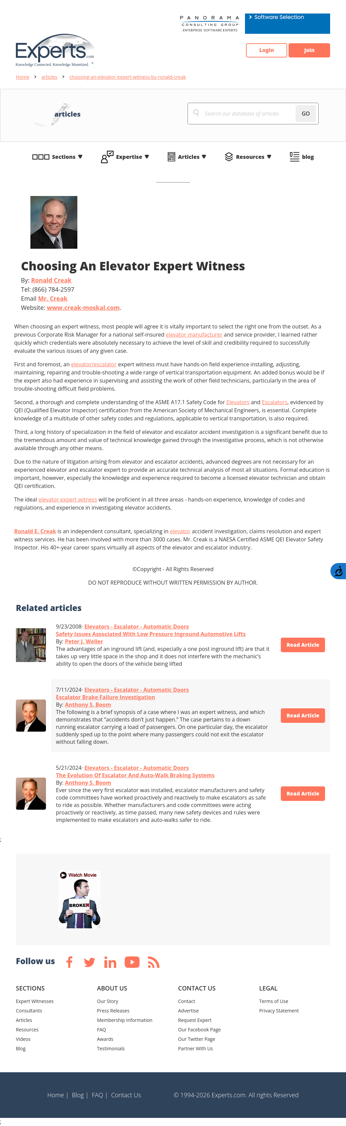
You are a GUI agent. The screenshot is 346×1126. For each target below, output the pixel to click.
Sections (64, 157)
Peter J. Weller (84, 641)
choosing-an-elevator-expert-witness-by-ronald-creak (127, 77)
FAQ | (100, 1095)
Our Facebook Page (199, 1029)
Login (262, 50)
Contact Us (126, 1095)
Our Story (107, 1001)
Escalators (275, 402)
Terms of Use (273, 1001)
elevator (180, 531)
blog (308, 157)
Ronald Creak (51, 280)
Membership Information (124, 1020)
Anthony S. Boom (88, 704)
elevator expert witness (68, 499)
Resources (250, 157)
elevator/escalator (94, 364)
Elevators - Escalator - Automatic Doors (136, 626)
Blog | (80, 1095)
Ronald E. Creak (35, 531)
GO (306, 113)
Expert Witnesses (35, 1001)
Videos (23, 1039)
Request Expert (195, 1020)
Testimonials (111, 1048)
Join (308, 50)
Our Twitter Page (196, 1039)
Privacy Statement (279, 1010)
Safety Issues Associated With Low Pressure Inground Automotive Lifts (151, 634)
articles (49, 77)
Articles (189, 157)
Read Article (301, 645)
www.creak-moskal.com (83, 307)
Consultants (29, 1010)
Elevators (237, 402)
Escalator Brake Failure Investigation (105, 697)
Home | (58, 1095)
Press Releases (113, 1010)
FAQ (101, 1029)
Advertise (188, 1010)
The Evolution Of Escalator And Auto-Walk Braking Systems (135, 775)
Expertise (129, 157)
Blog (21, 1048)
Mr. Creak (52, 298)
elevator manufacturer (194, 334)
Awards (105, 1039)
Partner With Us (195, 1048)
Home (22, 77)
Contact (186, 1001)
